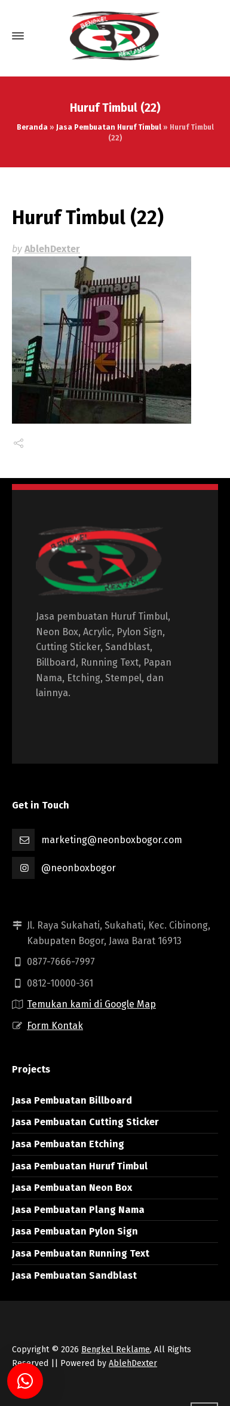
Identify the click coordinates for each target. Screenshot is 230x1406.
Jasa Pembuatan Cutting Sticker (85, 1122)
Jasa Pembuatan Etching (68, 1144)
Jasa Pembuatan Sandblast (74, 1275)
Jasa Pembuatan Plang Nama (78, 1209)
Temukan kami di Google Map (91, 1004)
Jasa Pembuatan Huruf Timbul (108, 127)
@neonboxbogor (78, 868)
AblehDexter (52, 249)
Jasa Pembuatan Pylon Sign (75, 1231)
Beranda (32, 127)
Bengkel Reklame (115, 1349)
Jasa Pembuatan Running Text (80, 1253)
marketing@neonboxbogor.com (111, 840)
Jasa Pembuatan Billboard (72, 1100)
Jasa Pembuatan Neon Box (72, 1187)
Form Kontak (55, 1025)
